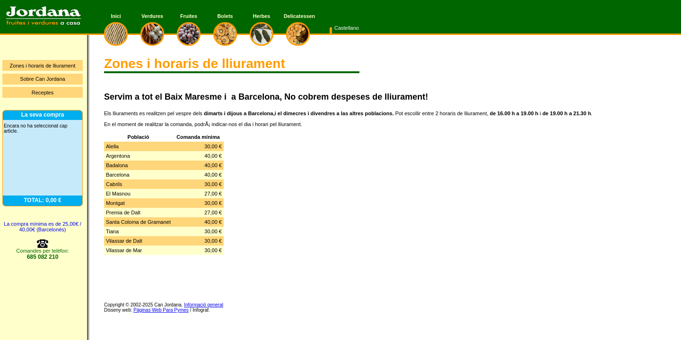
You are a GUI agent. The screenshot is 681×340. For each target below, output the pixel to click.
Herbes (262, 16)
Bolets (225, 16)
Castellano (346, 28)
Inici (116, 16)
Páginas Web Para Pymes (161, 310)
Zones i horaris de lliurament (43, 65)
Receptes (42, 92)
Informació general (203, 304)
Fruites (188, 16)
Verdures (152, 16)
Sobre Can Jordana (42, 79)
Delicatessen (298, 16)
